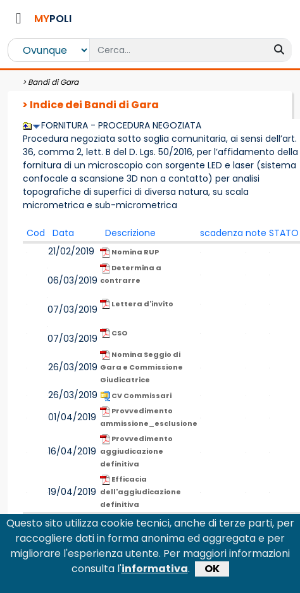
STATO (284, 233)
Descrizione (130, 233)
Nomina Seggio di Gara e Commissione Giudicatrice (141, 367)
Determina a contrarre (130, 274)
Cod (36, 233)
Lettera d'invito (136, 304)
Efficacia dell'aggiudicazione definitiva (140, 491)
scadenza (221, 233)
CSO (113, 333)
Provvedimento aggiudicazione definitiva (136, 451)
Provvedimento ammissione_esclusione (148, 417)
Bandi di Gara (53, 82)
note (256, 233)
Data (63, 233)
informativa (155, 572)
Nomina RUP (129, 252)
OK (212, 572)
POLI (53, 18)
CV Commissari (136, 395)
